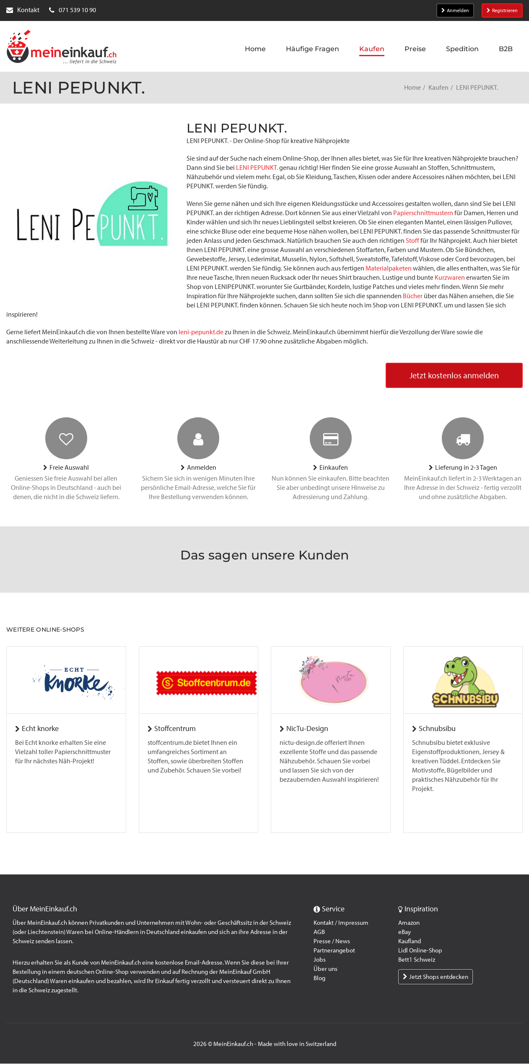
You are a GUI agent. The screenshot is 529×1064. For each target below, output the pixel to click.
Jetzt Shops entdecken (435, 977)
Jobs (320, 960)
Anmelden (455, 10)
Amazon (409, 923)
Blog (319, 978)
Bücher (413, 296)
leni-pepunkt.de (201, 332)
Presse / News (332, 941)
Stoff (412, 241)
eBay (404, 932)
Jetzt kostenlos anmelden (454, 376)
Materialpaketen (389, 268)
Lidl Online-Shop (420, 951)
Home (412, 87)
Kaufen (438, 87)
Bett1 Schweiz (416, 960)
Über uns (325, 969)
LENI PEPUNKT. (257, 168)
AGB (319, 932)
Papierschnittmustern (423, 213)
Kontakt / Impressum (341, 923)
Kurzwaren (450, 277)
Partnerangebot (334, 951)
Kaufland (409, 941)
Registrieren (502, 10)
